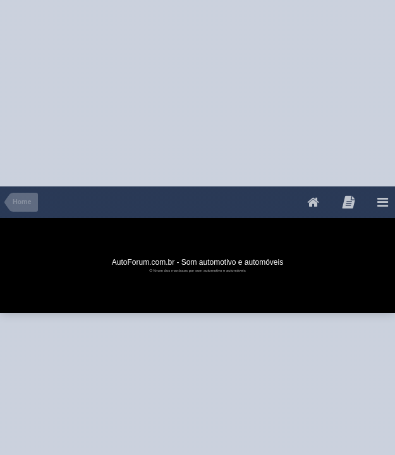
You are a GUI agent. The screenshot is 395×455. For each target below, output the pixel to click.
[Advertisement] (148, 88)
